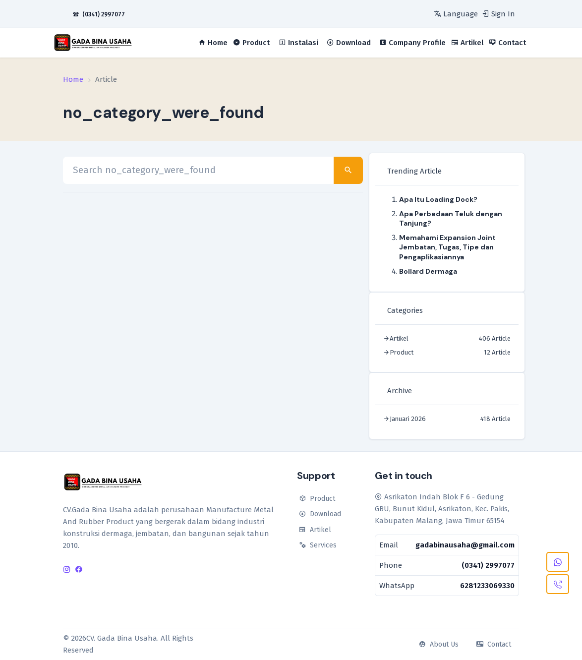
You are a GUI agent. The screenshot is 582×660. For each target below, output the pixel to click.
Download (319, 514)
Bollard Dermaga (428, 271)
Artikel (399, 338)
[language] (455, 14)
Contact (492, 644)
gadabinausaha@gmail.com (465, 544)
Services (317, 545)
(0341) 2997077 (488, 565)
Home (73, 79)
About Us (438, 644)
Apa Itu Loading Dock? (438, 199)
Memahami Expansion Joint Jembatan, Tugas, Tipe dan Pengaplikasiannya (447, 247)
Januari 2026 (408, 418)
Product (401, 352)
